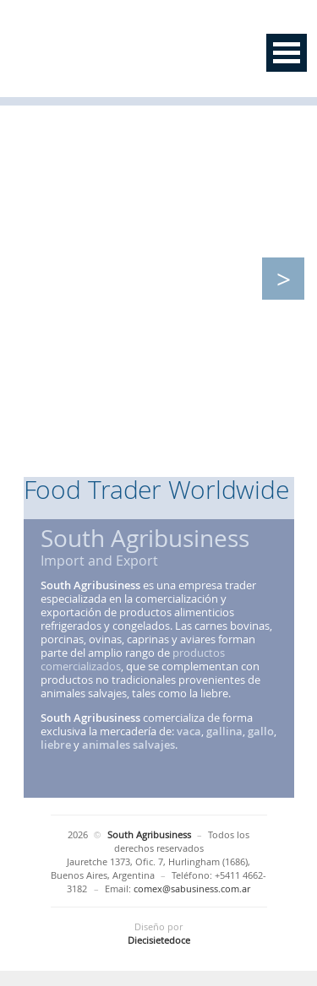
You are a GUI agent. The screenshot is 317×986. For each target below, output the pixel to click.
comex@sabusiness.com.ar (192, 888)
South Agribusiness (129, 52)
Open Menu (286, 53)
